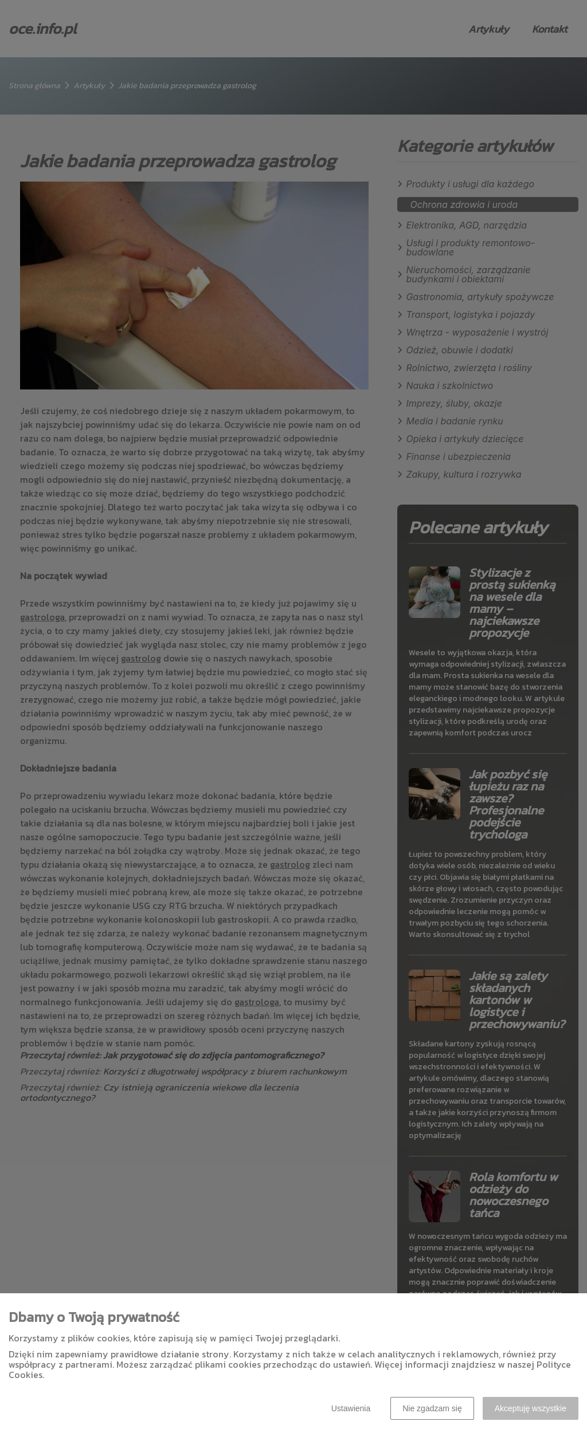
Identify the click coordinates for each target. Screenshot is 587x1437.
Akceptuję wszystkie (530, 1408)
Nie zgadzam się (432, 1408)
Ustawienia (350, 1408)
